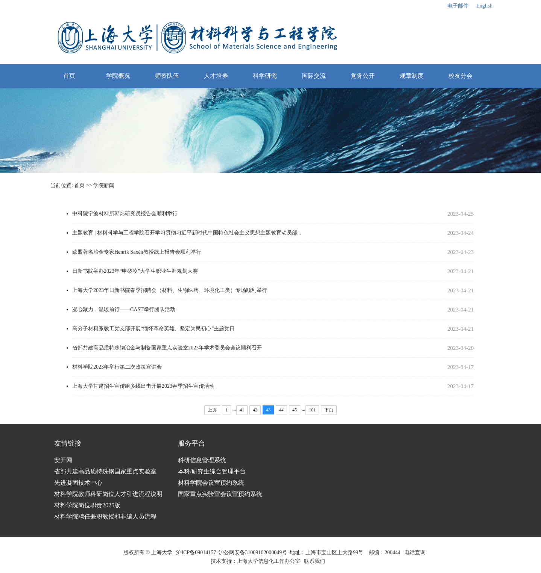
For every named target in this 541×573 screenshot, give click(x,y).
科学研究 (265, 76)
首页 (69, 76)
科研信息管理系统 (202, 460)
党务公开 (363, 76)
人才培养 (216, 76)
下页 (328, 410)
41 (242, 410)
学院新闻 (103, 185)
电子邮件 (457, 6)
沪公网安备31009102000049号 (253, 552)
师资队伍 (167, 76)
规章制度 (412, 76)
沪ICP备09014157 (196, 552)
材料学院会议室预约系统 (211, 482)
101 (312, 410)
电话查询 (415, 552)
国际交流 (314, 76)
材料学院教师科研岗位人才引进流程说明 (108, 494)
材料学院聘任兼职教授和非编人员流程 (105, 516)
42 (255, 410)
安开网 (63, 460)
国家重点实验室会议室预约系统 (220, 494)
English (484, 6)
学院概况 (118, 76)
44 (281, 410)
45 (294, 410)
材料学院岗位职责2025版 (87, 505)
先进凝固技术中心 (78, 482)
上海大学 (161, 552)
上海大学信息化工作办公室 (270, 561)
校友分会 (460, 76)
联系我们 (315, 561)
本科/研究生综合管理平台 (212, 471)
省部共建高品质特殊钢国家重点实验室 (105, 471)
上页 (212, 410)
